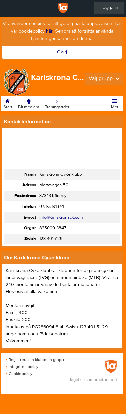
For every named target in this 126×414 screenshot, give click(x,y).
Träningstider (57, 103)
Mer (114, 103)
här (49, 31)
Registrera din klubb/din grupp (35, 359)
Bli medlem (28, 103)
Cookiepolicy (19, 373)
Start (7, 103)
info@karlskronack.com (61, 217)
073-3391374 (51, 206)
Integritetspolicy (22, 366)
